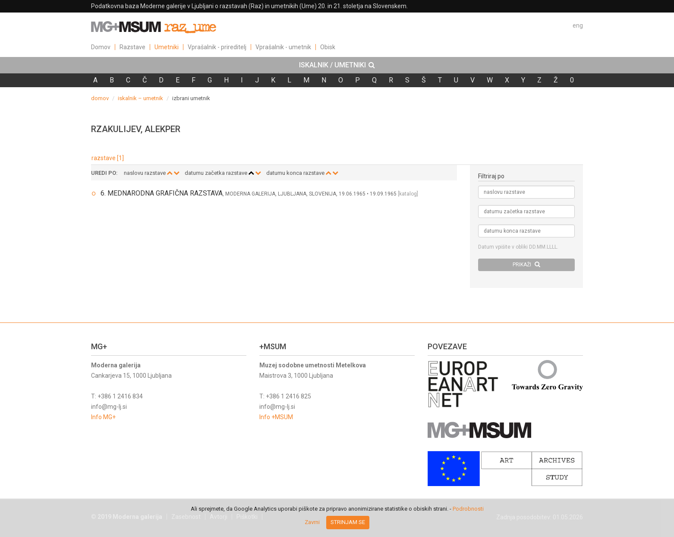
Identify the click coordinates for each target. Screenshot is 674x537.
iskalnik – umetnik (140, 98)
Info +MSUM (276, 417)
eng (578, 25)
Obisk (327, 47)
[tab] (337, 65)
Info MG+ (103, 417)
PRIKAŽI (526, 264)
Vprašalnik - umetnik (283, 47)
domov (100, 98)
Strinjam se (348, 522)
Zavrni (312, 522)
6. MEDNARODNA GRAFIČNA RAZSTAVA (162, 193)
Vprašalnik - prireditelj (217, 47)
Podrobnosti (468, 508)
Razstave (132, 47)
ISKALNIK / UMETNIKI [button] (337, 65)
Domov (100, 47)
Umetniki (166, 47)
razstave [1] (107, 158)
